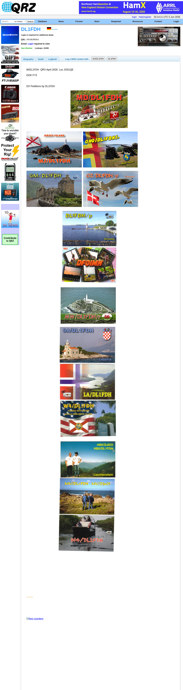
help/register (145, 17)
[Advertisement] (66, 660)
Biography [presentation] (28, 59)
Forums (79, 21)
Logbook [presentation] (52, 59)
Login (176, 21)
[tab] (28, 59)
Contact (158, 21)
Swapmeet (116, 21)
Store (97, 21)
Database (42, 21)
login (134, 17)
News (61, 21)
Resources (138, 21)
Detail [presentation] (40, 59)
